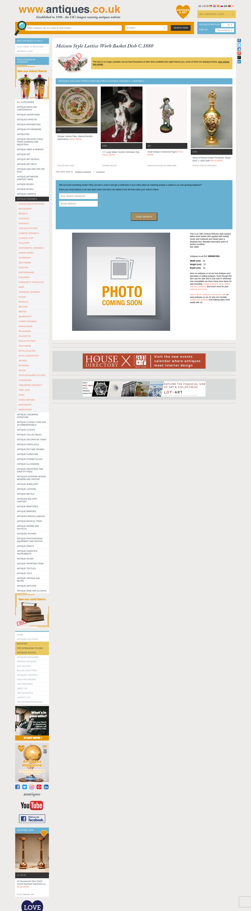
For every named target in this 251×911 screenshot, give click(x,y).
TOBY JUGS (24, 390)
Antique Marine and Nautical (28, 527)
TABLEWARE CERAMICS (30, 385)
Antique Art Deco (27, 164)
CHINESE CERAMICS (29, 233)
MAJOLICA (24, 302)
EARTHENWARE (26, 272)
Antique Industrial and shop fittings (30, 470)
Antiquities (23, 134)
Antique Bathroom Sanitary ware (27, 178)
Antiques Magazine (27, 657)
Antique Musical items (29, 521)
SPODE (22, 370)
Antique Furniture (27, 454)
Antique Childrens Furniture (27, 415)
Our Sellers (24, 666)
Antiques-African (27, 119)
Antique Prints (25, 546)
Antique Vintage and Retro (28, 579)
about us (22, 688)
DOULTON (23, 267)
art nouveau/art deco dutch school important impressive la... (32, 884)
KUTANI (22, 297)
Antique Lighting (26, 489)
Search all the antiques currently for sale (208, 294)
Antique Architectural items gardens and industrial (30, 142)
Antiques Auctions (27, 639)
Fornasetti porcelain (31, 282)
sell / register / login (211, 14)
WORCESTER (25, 410)
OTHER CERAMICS (28, 321)
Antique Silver (25, 559)
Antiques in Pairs (26, 534)
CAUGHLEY (24, 218)
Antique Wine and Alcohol (32, 591)
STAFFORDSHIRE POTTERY (32, 375)
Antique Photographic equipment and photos (30, 540)
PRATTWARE (25, 346)
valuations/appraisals (30, 702)
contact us (23, 697)
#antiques (32, 794)
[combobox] (146, 28)
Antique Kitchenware (29, 129)
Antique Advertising (28, 115)
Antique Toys (24, 573)
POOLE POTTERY (27, 341)
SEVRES (23, 361)
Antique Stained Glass (29, 459)
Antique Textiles (26, 568)
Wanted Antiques (26, 661)
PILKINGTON (25, 336)
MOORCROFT (25, 316)
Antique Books (25, 184)
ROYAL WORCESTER (29, 356)
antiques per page (209, 24)
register (22, 644)
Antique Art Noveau (28, 159)
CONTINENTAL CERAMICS (31, 248)
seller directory (27, 670)
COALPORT (24, 243)
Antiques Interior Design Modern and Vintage (31, 478)
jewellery (202, 286)
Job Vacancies (25, 693)
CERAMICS (24, 223)
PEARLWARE (25, 331)
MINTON (23, 312)
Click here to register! (30, 47)
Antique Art (23, 154)
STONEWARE (25, 380)
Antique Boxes (25, 189)
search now (180, 28)
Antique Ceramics (27, 199)
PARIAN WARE (26, 326)
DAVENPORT (25, 258)
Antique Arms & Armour (30, 149)
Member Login (25, 51)
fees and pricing (26, 679)
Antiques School (26, 652)
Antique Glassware (28, 464)
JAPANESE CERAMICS (29, 292)
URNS (21, 395)
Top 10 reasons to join (30, 648)
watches (193, 286)
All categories (25, 102)
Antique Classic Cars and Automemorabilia (31, 423)
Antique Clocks (26, 430)
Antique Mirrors (26, 511)
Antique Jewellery (27, 484)
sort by (203, 30)
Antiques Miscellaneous (31, 516)
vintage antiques (210, 284)
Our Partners (25, 684)
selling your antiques (199, 300)
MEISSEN (23, 307)
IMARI (21, 287)
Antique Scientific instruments (27, 552)
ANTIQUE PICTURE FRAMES (30, 449)
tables (227, 284)
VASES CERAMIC (27, 400)
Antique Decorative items (31, 439)
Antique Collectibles (29, 435)
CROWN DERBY (26, 253)
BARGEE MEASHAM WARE (31, 204)
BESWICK (23, 214)
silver (221, 284)
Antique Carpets (26, 194)
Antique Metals (25, 494)
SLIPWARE (24, 365)
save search (144, 216)
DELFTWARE (25, 263)
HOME (20, 635)
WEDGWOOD (25, 405)
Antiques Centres (27, 675)
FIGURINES (24, 277)
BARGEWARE (25, 209)
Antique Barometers (29, 124)
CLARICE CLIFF (26, 238)
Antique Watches (26, 586)
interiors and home (198, 289)
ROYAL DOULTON (27, 351)
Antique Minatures (27, 506)
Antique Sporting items (30, 563)
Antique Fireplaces (28, 444)
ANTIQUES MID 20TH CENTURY (27, 500)
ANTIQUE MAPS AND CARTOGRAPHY (27, 108)
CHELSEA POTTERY (28, 228)
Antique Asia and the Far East (31, 170)
